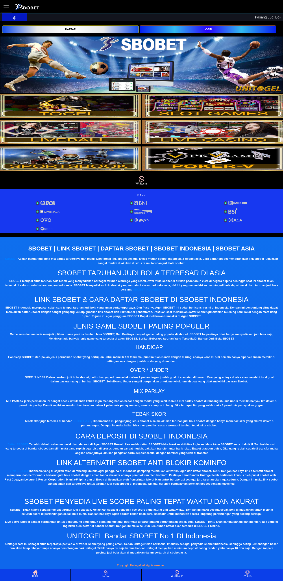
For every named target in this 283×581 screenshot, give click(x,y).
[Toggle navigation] (6, 7)
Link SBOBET (19, 471)
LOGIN (208, 29)
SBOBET (11, 258)
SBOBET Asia (81, 421)
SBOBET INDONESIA (147, 289)
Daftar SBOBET (17, 444)
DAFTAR (70, 29)
